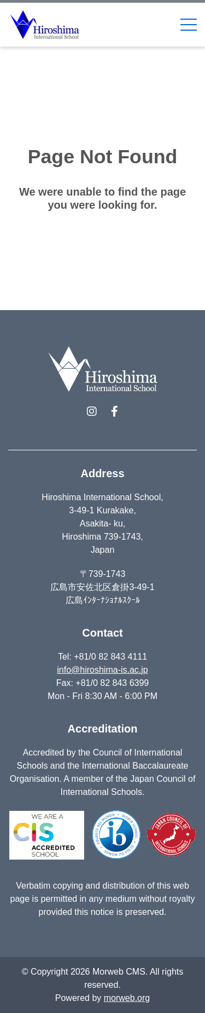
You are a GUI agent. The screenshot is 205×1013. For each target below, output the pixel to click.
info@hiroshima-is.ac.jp (102, 669)
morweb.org (127, 998)
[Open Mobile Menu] (188, 24)
